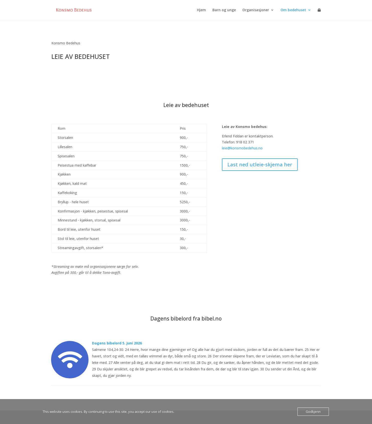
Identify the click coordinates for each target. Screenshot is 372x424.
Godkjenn (313, 411)
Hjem (201, 10)
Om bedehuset (293, 10)
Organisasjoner (255, 10)
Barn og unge (224, 10)
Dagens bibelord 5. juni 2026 (117, 343)
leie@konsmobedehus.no (242, 148)
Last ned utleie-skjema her (259, 164)
